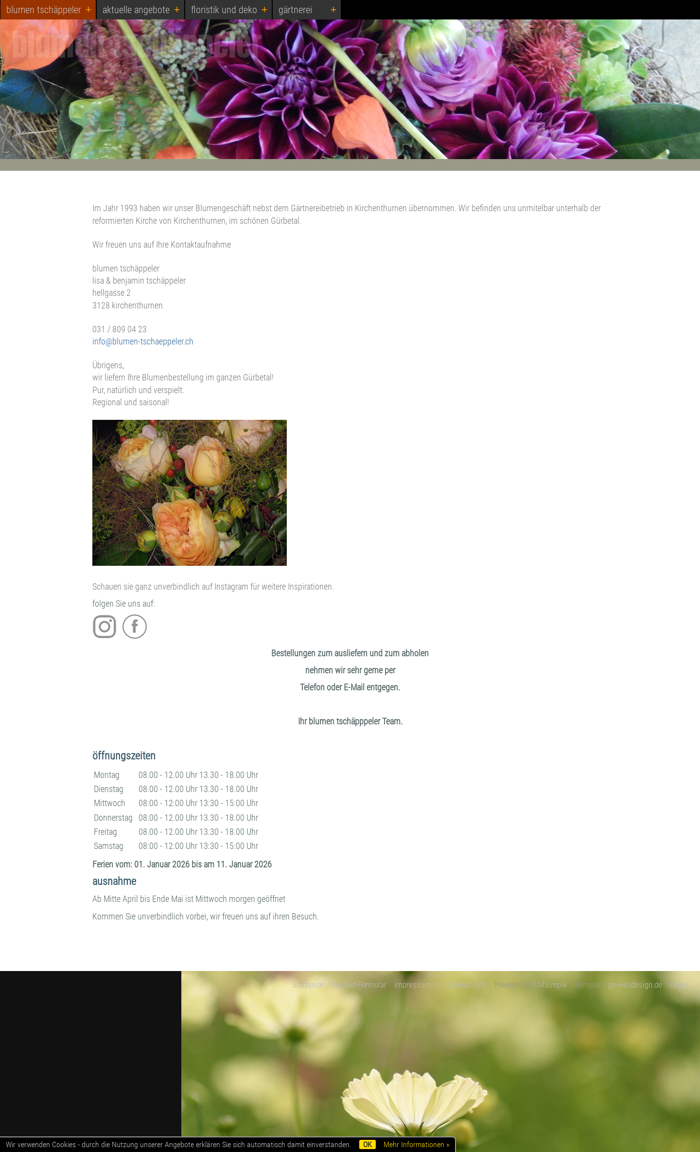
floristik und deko (224, 10)
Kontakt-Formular (359, 985)
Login (678, 985)
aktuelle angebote (136, 10)
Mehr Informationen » (416, 1144)
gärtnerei (295, 10)
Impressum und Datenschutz (440, 985)
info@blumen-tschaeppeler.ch (142, 341)
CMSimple (550, 985)
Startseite (308, 985)
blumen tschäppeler (43, 10)
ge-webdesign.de (635, 985)
